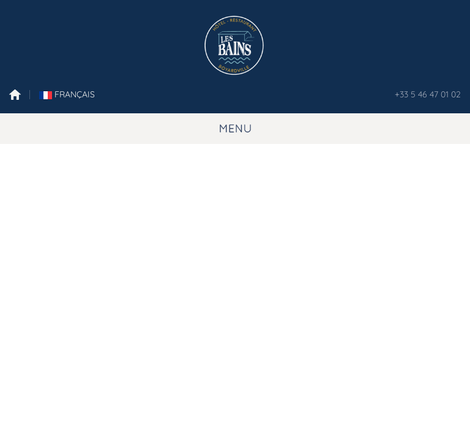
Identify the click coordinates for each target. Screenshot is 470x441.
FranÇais (67, 94)
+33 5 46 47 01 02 (428, 94)
